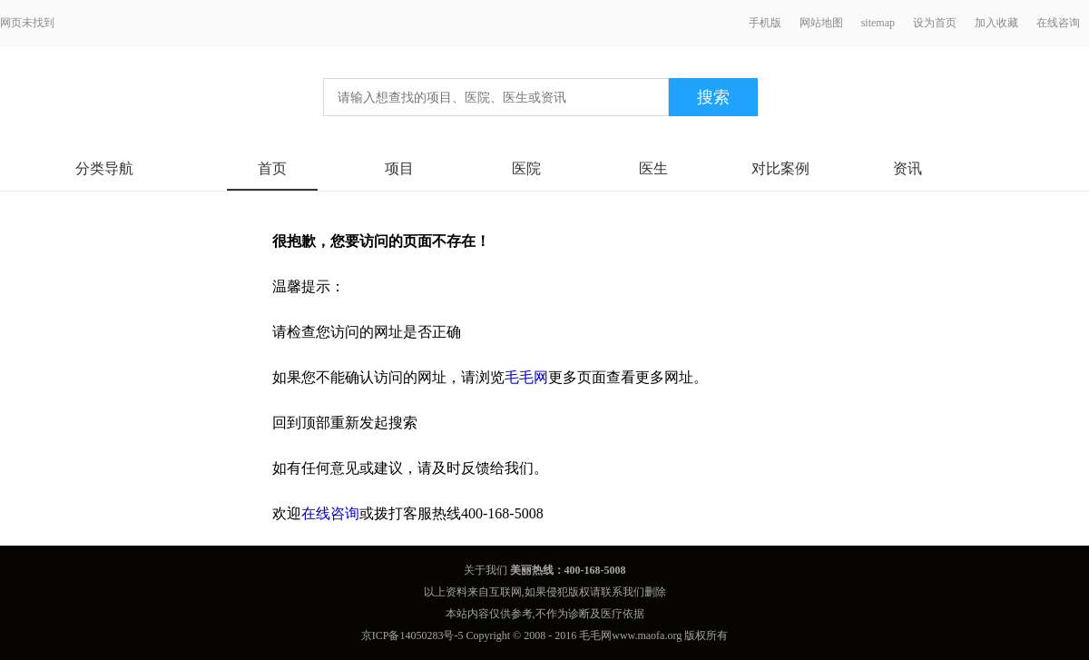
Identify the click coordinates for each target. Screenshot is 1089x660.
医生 (653, 168)
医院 (526, 168)
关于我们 (485, 570)
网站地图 (821, 22)
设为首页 (935, 22)
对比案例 (780, 168)
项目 (399, 168)
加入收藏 (996, 22)
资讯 (907, 168)
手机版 (765, 22)
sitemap (878, 22)
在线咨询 (1058, 22)
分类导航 (104, 168)
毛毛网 (526, 377)
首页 (272, 168)
